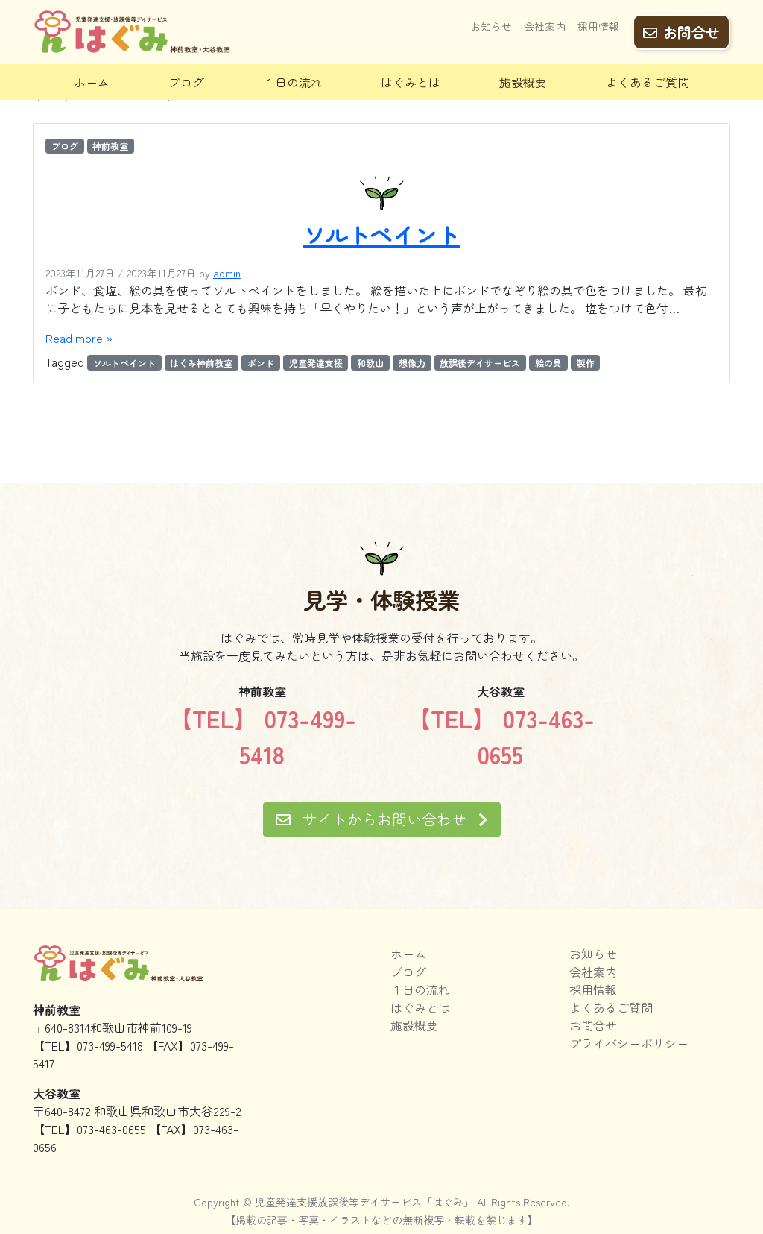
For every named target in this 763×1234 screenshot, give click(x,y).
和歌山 (370, 362)
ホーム (92, 82)
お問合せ (681, 30)
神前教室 (110, 145)
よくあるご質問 (647, 82)
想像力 (412, 362)
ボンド (260, 362)
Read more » (79, 338)
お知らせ (491, 27)
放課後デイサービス (480, 362)
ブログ (186, 82)
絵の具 (548, 362)
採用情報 (598, 27)
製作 (586, 362)
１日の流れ (293, 82)
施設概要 (523, 82)
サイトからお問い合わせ (382, 819)
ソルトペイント (381, 234)
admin (227, 272)
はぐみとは (410, 82)
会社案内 (545, 27)
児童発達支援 (316, 362)
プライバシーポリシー (628, 1043)
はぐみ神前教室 (201, 362)
